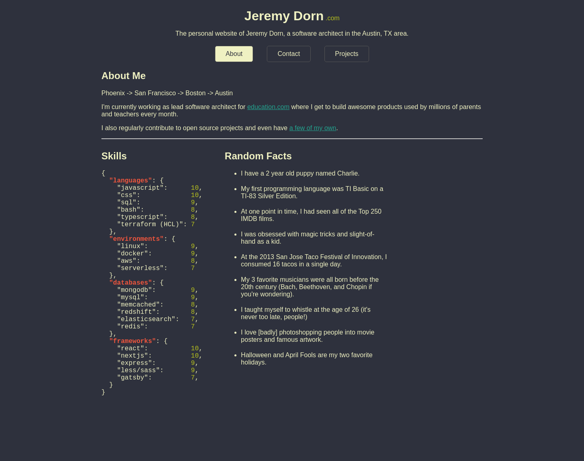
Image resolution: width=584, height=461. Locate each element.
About (234, 53)
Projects (347, 53)
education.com (268, 106)
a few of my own (312, 127)
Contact (288, 53)
